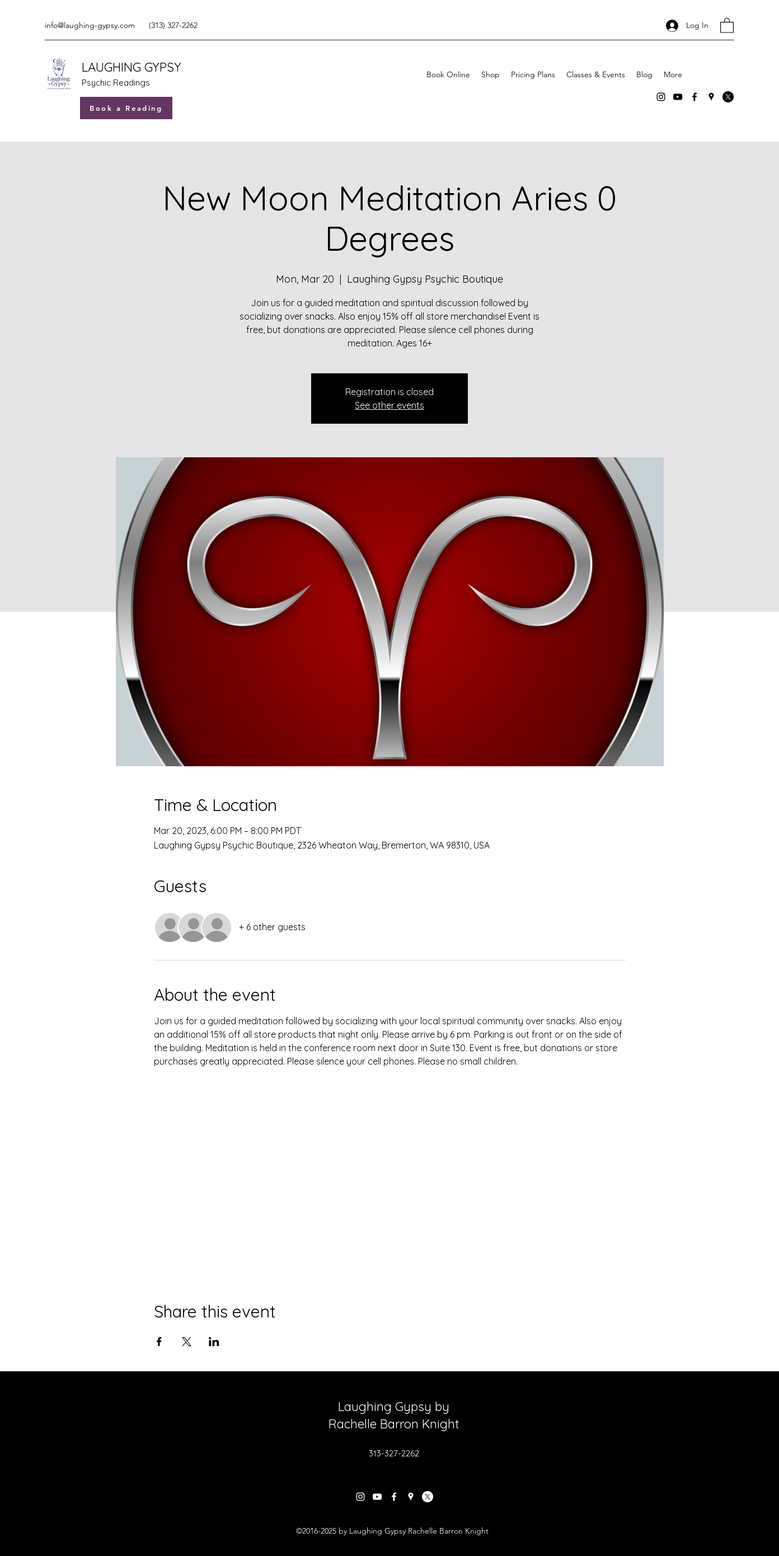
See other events (389, 405)
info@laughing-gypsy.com (90, 25)
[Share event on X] (186, 1341)
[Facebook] (694, 96)
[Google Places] (711, 96)
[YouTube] (677, 96)
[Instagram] (661, 96)
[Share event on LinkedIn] (214, 1341)
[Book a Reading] (126, 108)
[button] (727, 25)
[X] (728, 96)
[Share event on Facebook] (159, 1341)
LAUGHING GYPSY (131, 67)
